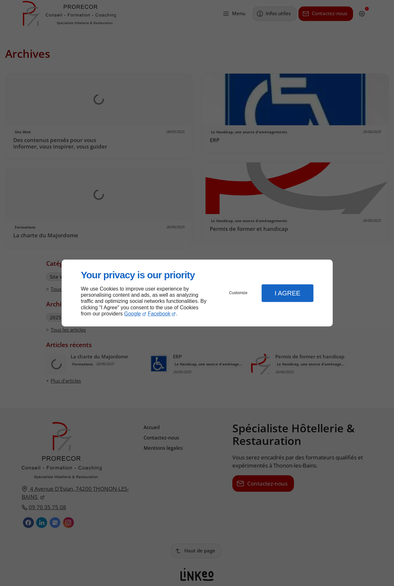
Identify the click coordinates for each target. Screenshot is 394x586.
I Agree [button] (287, 293)
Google (132, 313)
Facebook (159, 313)
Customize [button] (238, 293)
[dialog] (197, 293)
